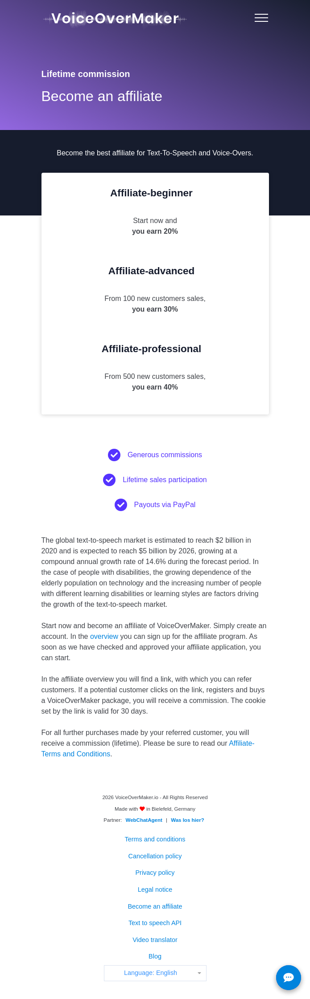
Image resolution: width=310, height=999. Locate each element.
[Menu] (261, 18)
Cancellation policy (155, 856)
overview (104, 636)
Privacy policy (155, 872)
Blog (155, 956)
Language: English (150, 972)
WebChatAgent (144, 820)
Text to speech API (155, 922)
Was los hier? (187, 820)
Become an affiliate (155, 906)
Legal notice (155, 889)
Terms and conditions (155, 839)
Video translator (155, 939)
